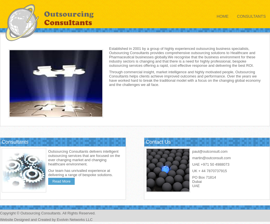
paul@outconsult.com (209, 151)
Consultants (251, 16)
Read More (61, 181)
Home (223, 16)
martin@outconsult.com (211, 158)
